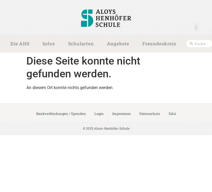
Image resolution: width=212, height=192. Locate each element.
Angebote (119, 43)
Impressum (121, 113)
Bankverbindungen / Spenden (61, 113)
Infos (50, 43)
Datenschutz (149, 113)
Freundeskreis (160, 43)
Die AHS (21, 43)
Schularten (82, 43)
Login (99, 113)
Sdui (172, 113)
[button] (196, 27)
